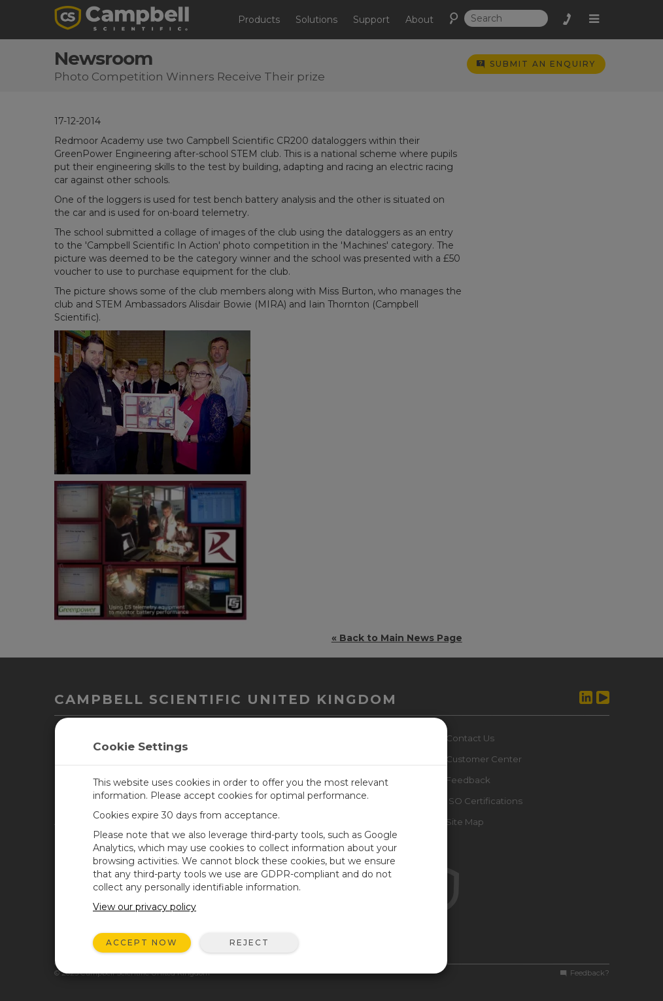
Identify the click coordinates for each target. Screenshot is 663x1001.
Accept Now (142, 942)
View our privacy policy (144, 907)
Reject (249, 942)
